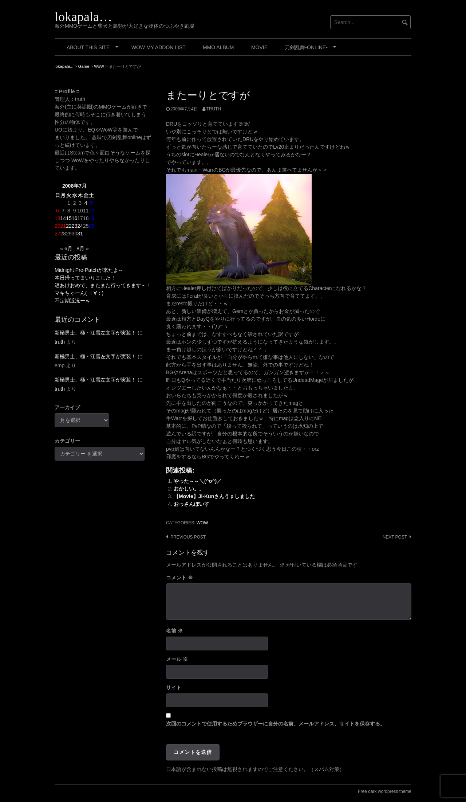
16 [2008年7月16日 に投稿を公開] (75, 218)
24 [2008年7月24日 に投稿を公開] (80, 226)
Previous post (188, 537)
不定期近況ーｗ (72, 301)
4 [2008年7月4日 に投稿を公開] (85, 203)
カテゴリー (67, 441)
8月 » (82, 248)
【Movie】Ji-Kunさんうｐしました (214, 496)
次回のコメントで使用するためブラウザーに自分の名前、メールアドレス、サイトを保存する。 (275, 724)
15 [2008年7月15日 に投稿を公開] (69, 218)
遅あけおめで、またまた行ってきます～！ (103, 285)
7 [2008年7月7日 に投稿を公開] (63, 211)
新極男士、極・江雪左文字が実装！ (95, 333)
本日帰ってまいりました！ (85, 278)
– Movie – (259, 47)
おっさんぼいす (191, 504)
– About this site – (92, 49)
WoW (202, 522)
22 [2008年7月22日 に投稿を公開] (69, 226)
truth (213, 109)
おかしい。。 (189, 489)
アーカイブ (67, 407)
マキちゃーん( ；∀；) (79, 293)
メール (177, 659)
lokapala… (83, 16)
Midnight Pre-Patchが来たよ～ (89, 270)
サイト (173, 687)
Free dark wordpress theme (384, 791)
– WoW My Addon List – (158, 47)
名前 (174, 631)
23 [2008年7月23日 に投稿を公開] (75, 226)
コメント (179, 577)
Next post (395, 537)
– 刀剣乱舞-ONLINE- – (309, 49)
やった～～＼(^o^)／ (198, 481)
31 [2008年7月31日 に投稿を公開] (80, 233)
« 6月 (66, 248)
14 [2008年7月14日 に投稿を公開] (63, 218)
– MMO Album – (218, 47)
